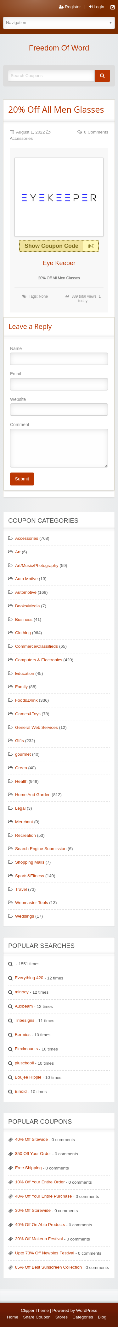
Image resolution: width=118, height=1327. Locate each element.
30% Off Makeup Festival (39, 1238)
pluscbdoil (24, 1063)
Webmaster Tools (31, 902)
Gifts (19, 740)
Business (23, 619)
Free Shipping (28, 1167)
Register (70, 7)
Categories (82, 1317)
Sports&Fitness (29, 875)
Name (59, 355)
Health (21, 781)
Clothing (23, 632)
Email (59, 380)
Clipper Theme (35, 1310)
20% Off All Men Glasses (56, 109)
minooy (22, 992)
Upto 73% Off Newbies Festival (44, 1253)
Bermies (23, 1034)
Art (17, 552)
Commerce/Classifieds (36, 646)
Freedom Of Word (59, 48)
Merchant (24, 821)
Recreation (25, 835)
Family (21, 686)
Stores (61, 1317)
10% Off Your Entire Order (40, 1182)
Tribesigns (24, 1020)
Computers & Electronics (38, 660)
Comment (59, 444)
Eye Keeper (59, 262)
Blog (102, 1317)
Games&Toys (28, 713)
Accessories (21, 138)
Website (59, 406)
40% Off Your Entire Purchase (43, 1196)
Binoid (21, 1091)
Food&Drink (26, 700)
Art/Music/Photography (37, 565)
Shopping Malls (29, 862)
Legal (20, 808)
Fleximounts (26, 1048)
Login (96, 7)
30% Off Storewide (33, 1210)
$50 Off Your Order (33, 1153)
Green (21, 767)
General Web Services (36, 727)
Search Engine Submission (40, 848)
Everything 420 (29, 977)
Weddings (24, 916)
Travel (21, 889)
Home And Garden (33, 794)
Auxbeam (24, 1006)
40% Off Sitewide (31, 1139)
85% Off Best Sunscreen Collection (48, 1267)
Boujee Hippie (28, 1077)
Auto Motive (26, 578)
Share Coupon (37, 1317)
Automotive (26, 592)
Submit (22, 478)
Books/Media (27, 606)
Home (12, 1317)
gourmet (23, 754)
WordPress (86, 1310)
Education (24, 673)
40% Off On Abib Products (40, 1224)
